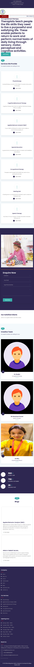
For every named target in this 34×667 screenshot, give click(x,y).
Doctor (4, 578)
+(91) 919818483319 (17, 1)
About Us (5, 576)
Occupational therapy (17, 169)
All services (5, 613)
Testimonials (5, 581)
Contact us (5, 590)
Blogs (4, 585)
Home (4, 574)
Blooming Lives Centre (11, 663)
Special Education (17, 147)
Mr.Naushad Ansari (17, 416)
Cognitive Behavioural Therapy (17, 103)
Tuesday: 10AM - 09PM (8, 625)
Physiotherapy (17, 81)
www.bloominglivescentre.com (10, 655)
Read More (5, 54)
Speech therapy (17, 213)
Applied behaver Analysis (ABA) (17, 125)
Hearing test (17, 191)
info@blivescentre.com (8, 650)
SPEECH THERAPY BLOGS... (11, 550)
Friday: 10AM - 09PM (7, 632)
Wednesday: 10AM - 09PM (8, 627)
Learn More (17, 88)
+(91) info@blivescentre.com (17, 3)
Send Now (7, 300)
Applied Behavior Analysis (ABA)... (14, 522)
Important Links (6, 587)
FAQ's (4, 583)
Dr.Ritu (17, 459)
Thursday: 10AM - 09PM (8, 629)
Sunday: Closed (6, 636)
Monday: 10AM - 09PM (7, 623)
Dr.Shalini (17, 374)
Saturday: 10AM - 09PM (8, 634)
